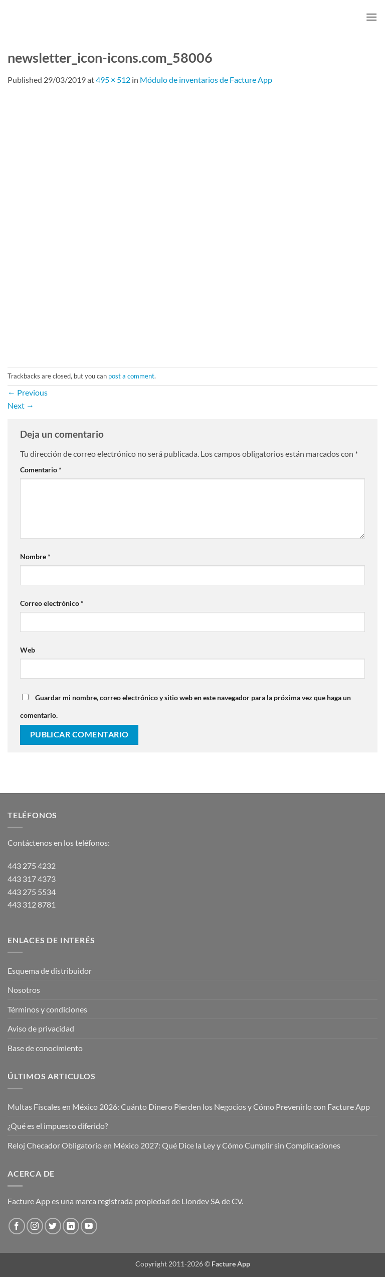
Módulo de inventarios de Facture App (206, 79)
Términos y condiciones (47, 1009)
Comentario (41, 469)
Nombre (35, 556)
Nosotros (24, 989)
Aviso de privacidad (41, 1028)
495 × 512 (113, 79)
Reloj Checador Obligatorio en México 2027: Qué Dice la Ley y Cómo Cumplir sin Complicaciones (174, 1145)
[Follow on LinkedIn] (71, 1226)
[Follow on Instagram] (35, 1226)
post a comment (131, 376)
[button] (371, 17)
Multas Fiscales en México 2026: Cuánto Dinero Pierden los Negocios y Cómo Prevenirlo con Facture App (189, 1106)
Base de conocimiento (45, 1048)
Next (21, 405)
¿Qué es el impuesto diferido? (58, 1125)
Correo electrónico (52, 603)
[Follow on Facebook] (17, 1226)
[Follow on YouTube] (89, 1226)
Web (27, 650)
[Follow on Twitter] (53, 1226)
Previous (28, 392)
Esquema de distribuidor (50, 970)
